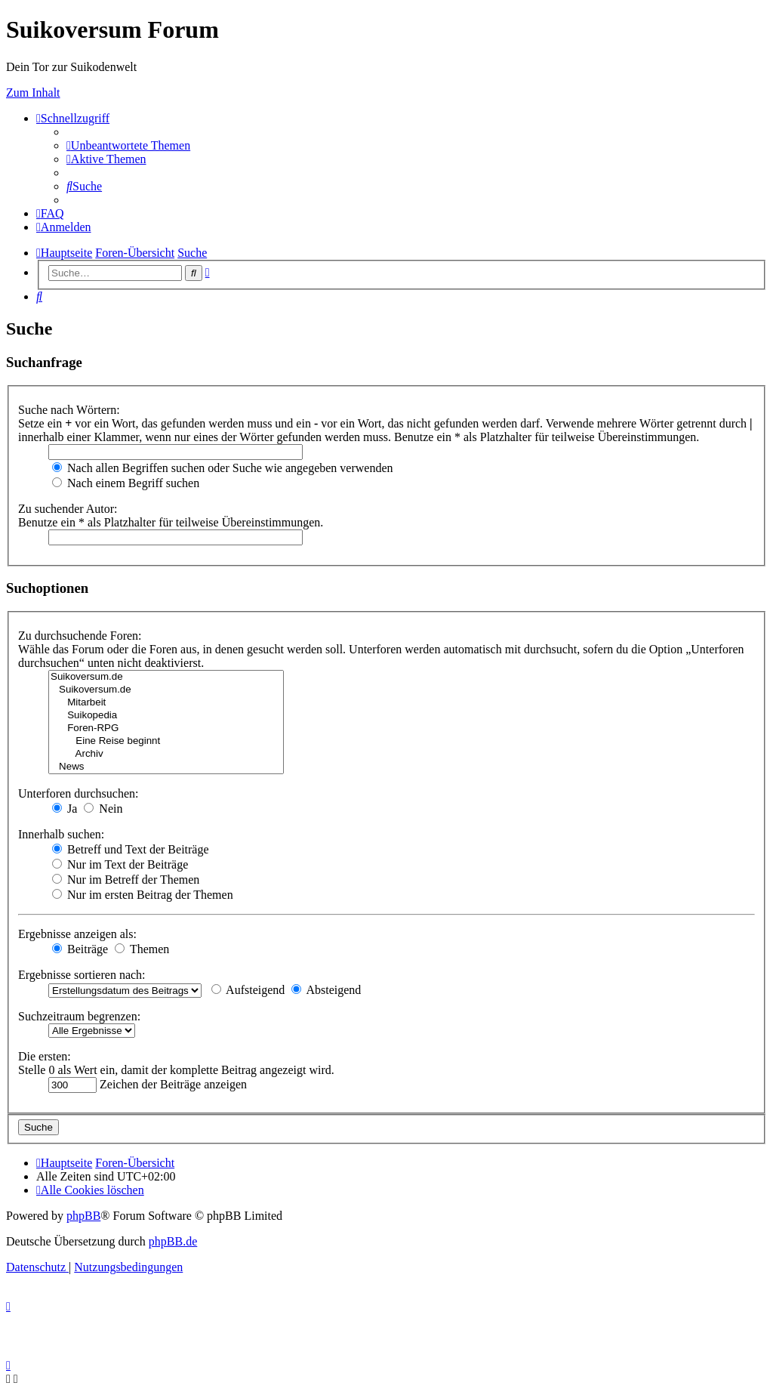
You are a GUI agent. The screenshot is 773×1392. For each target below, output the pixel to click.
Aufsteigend (248, 989)
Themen (142, 949)
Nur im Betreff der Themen (125, 879)
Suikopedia (166, 715)
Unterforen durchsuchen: (78, 793)
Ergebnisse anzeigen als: (77, 933)
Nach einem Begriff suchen (125, 483)
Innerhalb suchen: (61, 834)
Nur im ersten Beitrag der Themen (142, 894)
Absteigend (326, 989)
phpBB (83, 1215)
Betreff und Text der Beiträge (130, 849)
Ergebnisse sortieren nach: (82, 974)
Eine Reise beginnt (166, 741)
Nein (103, 808)
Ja (64, 808)
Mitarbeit (166, 702)
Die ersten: (44, 1056)
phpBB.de (173, 1241)
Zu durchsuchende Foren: (80, 635)
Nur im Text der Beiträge (120, 864)
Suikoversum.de (166, 677)
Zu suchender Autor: (68, 508)
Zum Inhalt (33, 92)
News (166, 767)
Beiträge (80, 949)
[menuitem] (128, 145)
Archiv (166, 754)
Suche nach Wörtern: (69, 409)
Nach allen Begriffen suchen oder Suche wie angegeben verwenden (222, 467)
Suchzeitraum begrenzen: (79, 1016)
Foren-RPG (166, 728)
